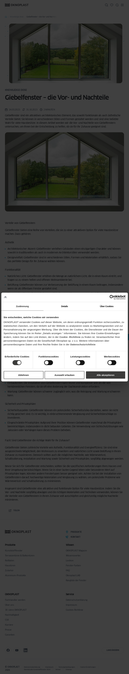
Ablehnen (23, 375)
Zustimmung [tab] (22, 306)
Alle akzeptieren (105, 375)
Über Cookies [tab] (106, 306)
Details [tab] (64, 306)
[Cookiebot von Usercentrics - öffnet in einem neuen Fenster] (111, 297)
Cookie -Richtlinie (70, 337)
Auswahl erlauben (64, 375)
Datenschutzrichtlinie (83, 344)
